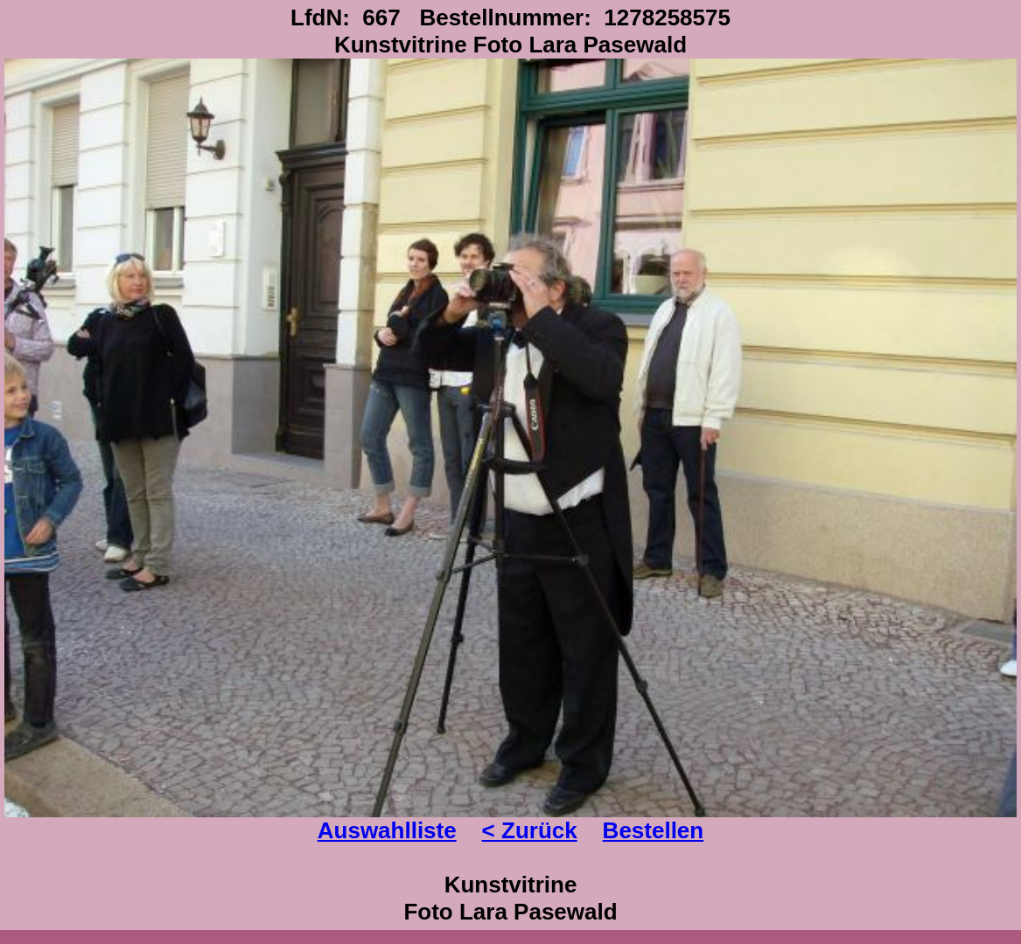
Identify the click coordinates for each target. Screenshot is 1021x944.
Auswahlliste (387, 830)
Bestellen (653, 830)
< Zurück (529, 830)
